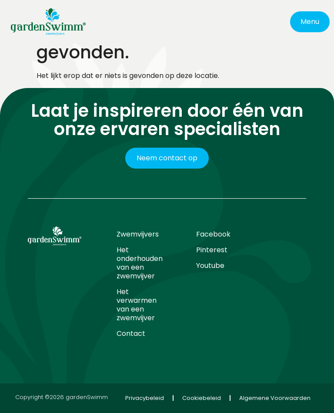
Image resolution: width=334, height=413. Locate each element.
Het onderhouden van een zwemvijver (140, 263)
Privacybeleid (144, 398)
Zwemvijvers (138, 234)
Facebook (213, 234)
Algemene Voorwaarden (275, 398)
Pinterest (211, 250)
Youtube (210, 266)
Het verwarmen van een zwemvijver (137, 305)
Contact (131, 333)
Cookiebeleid (201, 398)
